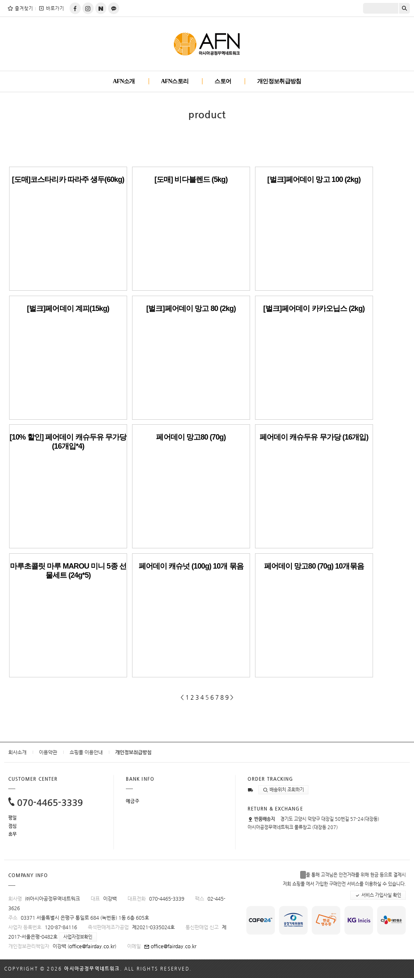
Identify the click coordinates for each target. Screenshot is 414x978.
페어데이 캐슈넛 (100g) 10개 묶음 (191, 566)
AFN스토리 (175, 81)
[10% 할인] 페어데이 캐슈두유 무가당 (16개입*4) (68, 441)
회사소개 (17, 752)
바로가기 (51, 8)
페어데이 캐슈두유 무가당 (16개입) (314, 437)
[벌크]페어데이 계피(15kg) (68, 308)
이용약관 (48, 752)
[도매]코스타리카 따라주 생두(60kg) (68, 179)
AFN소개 (124, 81)
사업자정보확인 (77, 937)
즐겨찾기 (20, 8)
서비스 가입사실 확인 (378, 895)
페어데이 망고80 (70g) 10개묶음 (314, 566)
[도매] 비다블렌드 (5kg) (191, 179)
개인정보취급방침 (279, 81)
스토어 (222, 81)
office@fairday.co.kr (92, 946)
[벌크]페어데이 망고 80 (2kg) (191, 308)
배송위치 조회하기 (283, 790)
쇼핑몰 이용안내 (86, 752)
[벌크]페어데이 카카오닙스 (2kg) (314, 308)
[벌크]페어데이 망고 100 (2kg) (314, 179)
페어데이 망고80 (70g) (191, 437)
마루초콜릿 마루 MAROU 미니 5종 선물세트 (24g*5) (68, 570)
